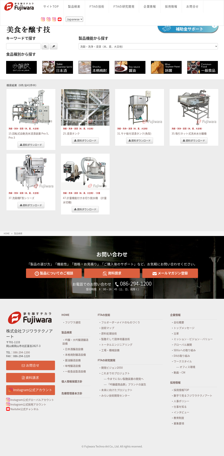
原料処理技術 (109, 333)
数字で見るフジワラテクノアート (193, 395)
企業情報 (150, 6)
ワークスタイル (183, 361)
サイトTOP (51, 6)
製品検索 (74, 6)
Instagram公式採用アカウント (26, 404)
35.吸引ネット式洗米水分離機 (189, 133)
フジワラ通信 (73, 322)
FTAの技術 (97, 6)
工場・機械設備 (110, 350)
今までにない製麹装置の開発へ (125, 379)
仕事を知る (180, 406)
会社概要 (179, 322)
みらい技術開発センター (115, 395)
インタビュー (181, 412)
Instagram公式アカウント (30, 389)
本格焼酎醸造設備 (75, 354)
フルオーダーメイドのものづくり (120, 322)
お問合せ (192, 6)
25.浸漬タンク (71, 133)
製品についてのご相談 (54, 273)
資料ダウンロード (31, 144)
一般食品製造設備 (75, 371)
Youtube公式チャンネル (22, 409)
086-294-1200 (136, 283)
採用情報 (171, 6)
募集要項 (179, 423)
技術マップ (107, 328)
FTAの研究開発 (123, 6)
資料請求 (112, 273)
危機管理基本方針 (71, 393)
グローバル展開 (183, 344)
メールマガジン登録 (170, 273)
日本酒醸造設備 (74, 349)
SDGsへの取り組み (185, 350)
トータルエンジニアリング (116, 344)
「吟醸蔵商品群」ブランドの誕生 (126, 384)
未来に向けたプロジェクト (116, 390)
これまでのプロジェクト (115, 373)
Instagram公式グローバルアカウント (30, 400)
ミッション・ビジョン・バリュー (193, 339)
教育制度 (179, 418)
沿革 (176, 333)
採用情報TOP (181, 390)
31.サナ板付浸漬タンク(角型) (134, 133)
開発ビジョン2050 (112, 367)
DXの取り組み (182, 356)
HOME (7, 233)
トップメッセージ (184, 328)
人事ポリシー (181, 401)
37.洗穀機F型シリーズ (21, 198)
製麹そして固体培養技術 (115, 339)
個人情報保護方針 (71, 381)
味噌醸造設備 (73, 366)
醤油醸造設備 (73, 360)
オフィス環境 (187, 367)
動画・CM (179, 372)
